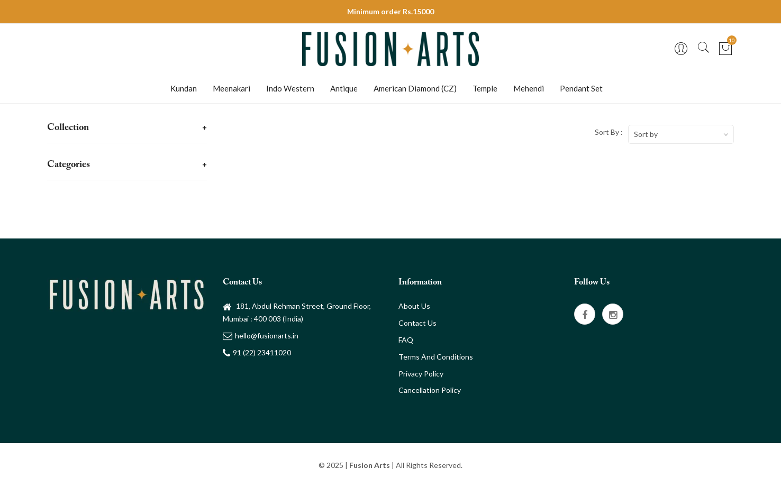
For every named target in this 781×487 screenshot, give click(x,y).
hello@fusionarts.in (260, 335)
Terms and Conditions (435, 356)
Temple (485, 88)
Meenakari (231, 88)
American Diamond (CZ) (415, 88)
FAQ (405, 339)
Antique (344, 88)
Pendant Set (581, 88)
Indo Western (290, 88)
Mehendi (528, 88)
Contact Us (417, 322)
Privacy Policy (420, 373)
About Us (414, 305)
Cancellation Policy (429, 389)
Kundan (183, 88)
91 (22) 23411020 (257, 352)
